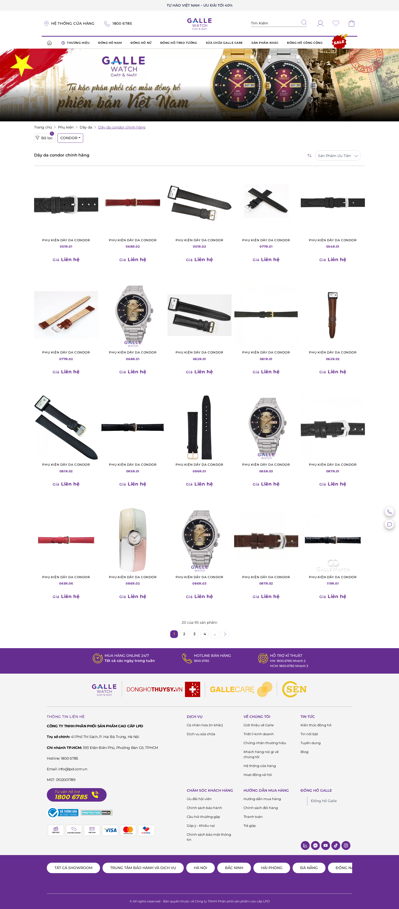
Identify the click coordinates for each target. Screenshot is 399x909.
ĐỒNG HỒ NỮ (141, 43)
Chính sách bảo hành (204, 808)
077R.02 (66, 355)
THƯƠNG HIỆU (75, 42)
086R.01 (199, 467)
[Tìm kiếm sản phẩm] (279, 23)
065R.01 (133, 467)
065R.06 (66, 580)
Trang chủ (43, 127)
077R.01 (266, 243)
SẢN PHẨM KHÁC (264, 43)
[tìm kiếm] (304, 23)
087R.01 (333, 467)
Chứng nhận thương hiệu (265, 743)
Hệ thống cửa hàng (260, 766)
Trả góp (250, 825)
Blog (304, 752)
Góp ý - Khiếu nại (201, 825)
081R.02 (66, 467)
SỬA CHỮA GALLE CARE (224, 43)
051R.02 (199, 243)
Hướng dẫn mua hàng (262, 799)
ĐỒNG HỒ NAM (110, 43)
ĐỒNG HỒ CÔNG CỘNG (304, 43)
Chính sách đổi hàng (261, 808)
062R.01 (199, 355)
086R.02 (133, 580)
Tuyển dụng (311, 743)
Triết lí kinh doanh (259, 734)
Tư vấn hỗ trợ (67, 792)
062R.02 (333, 355)
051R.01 (66, 243)
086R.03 (199, 580)
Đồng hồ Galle (324, 801)
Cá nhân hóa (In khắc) (205, 725)
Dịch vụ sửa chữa (201, 734)
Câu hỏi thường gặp (203, 817)
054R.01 (333, 243)
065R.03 (266, 467)
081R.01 (266, 355)
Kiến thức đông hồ (316, 725)
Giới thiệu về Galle (259, 725)
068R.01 (133, 355)
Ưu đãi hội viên (199, 799)
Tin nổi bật (309, 734)
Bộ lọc (45, 136)
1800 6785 (200, 660)
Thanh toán (253, 817)
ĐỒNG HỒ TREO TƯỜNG (178, 43)
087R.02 (266, 580)
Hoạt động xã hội (258, 775)
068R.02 (133, 243)
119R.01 (333, 580)
